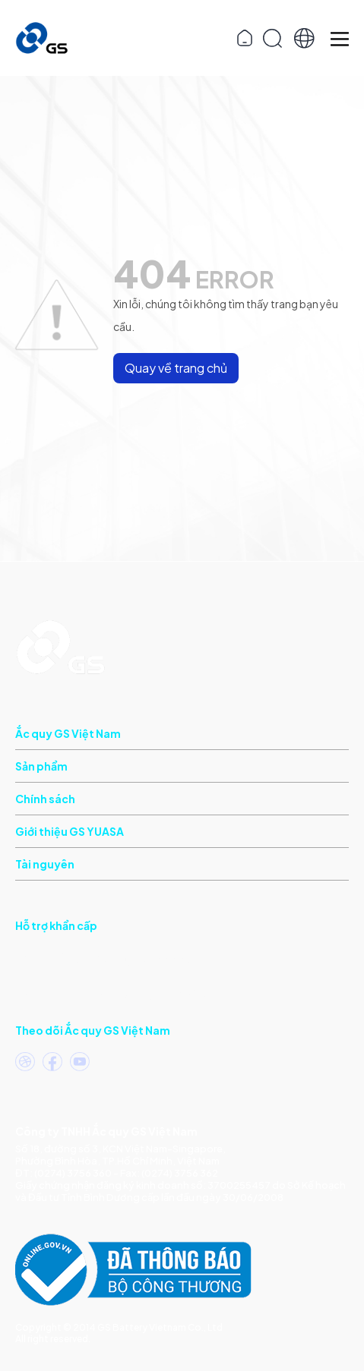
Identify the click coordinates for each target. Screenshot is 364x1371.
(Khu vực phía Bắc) (111, 991)
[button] (304, 38)
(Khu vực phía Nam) (102, 956)
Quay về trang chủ (176, 368)
